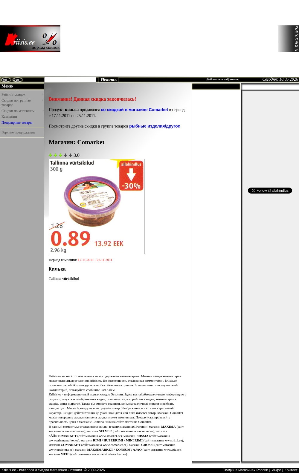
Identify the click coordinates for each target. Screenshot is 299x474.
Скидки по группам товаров (22, 102)
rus (16, 79)
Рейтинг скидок (22, 94)
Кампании (9, 116)
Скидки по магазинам (22, 111)
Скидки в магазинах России (245, 470)
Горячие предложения (18, 132)
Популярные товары (16, 122)
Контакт (291, 470)
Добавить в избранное (222, 79)
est (5, 79)
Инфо (276, 470)
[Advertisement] (105, 38)
